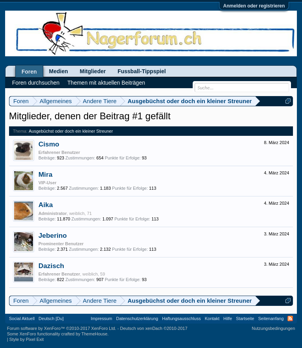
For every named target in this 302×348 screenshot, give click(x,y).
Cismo (49, 144)
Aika (46, 205)
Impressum (101, 318)
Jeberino (53, 235)
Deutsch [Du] (51, 318)
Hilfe (227, 318)
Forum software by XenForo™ (61, 328)
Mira (46, 174)
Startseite (245, 318)
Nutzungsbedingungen (273, 328)
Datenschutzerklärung (137, 318)
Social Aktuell (22, 318)
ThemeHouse (94, 333)
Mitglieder (93, 71)
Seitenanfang (271, 318)
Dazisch (51, 266)
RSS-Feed (290, 318)
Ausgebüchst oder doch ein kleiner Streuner (71, 131)
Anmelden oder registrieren (254, 6)
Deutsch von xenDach (153, 328)
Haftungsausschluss (181, 318)
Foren (29, 71)
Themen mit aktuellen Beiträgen (106, 83)
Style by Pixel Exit (26, 339)
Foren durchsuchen (36, 83)
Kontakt (212, 318)
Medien (58, 71)
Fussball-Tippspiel (142, 71)
